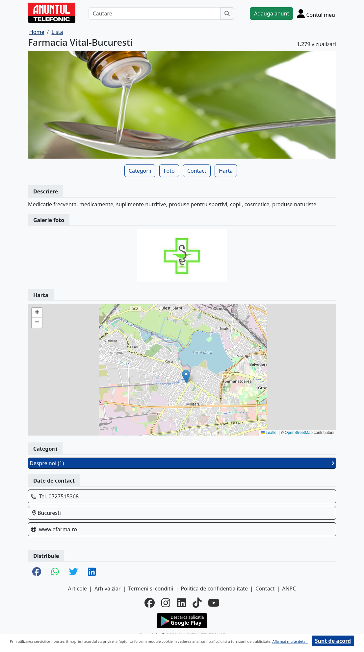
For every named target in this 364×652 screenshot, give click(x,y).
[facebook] (149, 603)
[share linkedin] (92, 572)
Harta (226, 170)
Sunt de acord (333, 640)
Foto (169, 170)
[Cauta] (227, 13)
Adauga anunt (271, 13)
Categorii (140, 170)
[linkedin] (181, 603)
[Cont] (316, 13)
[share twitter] (73, 572)
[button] (186, 376)
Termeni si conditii (150, 588)
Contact (196, 170)
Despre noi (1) (182, 463)
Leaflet (269, 432)
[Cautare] (155, 13)
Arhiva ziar (107, 588)
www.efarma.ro (58, 529)
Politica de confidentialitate (214, 588)
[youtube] (214, 603)
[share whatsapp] (55, 572)
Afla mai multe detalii (290, 641)
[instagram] (165, 603)
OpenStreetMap (299, 432)
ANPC (289, 588)
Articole (77, 588)
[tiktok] (197, 603)
